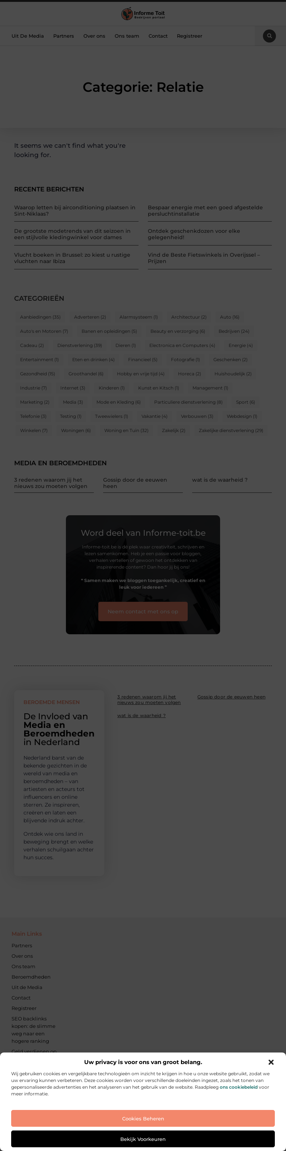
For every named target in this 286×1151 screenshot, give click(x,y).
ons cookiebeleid (239, 1087)
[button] (271, 1062)
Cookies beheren (143, 1119)
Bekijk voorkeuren (143, 1139)
